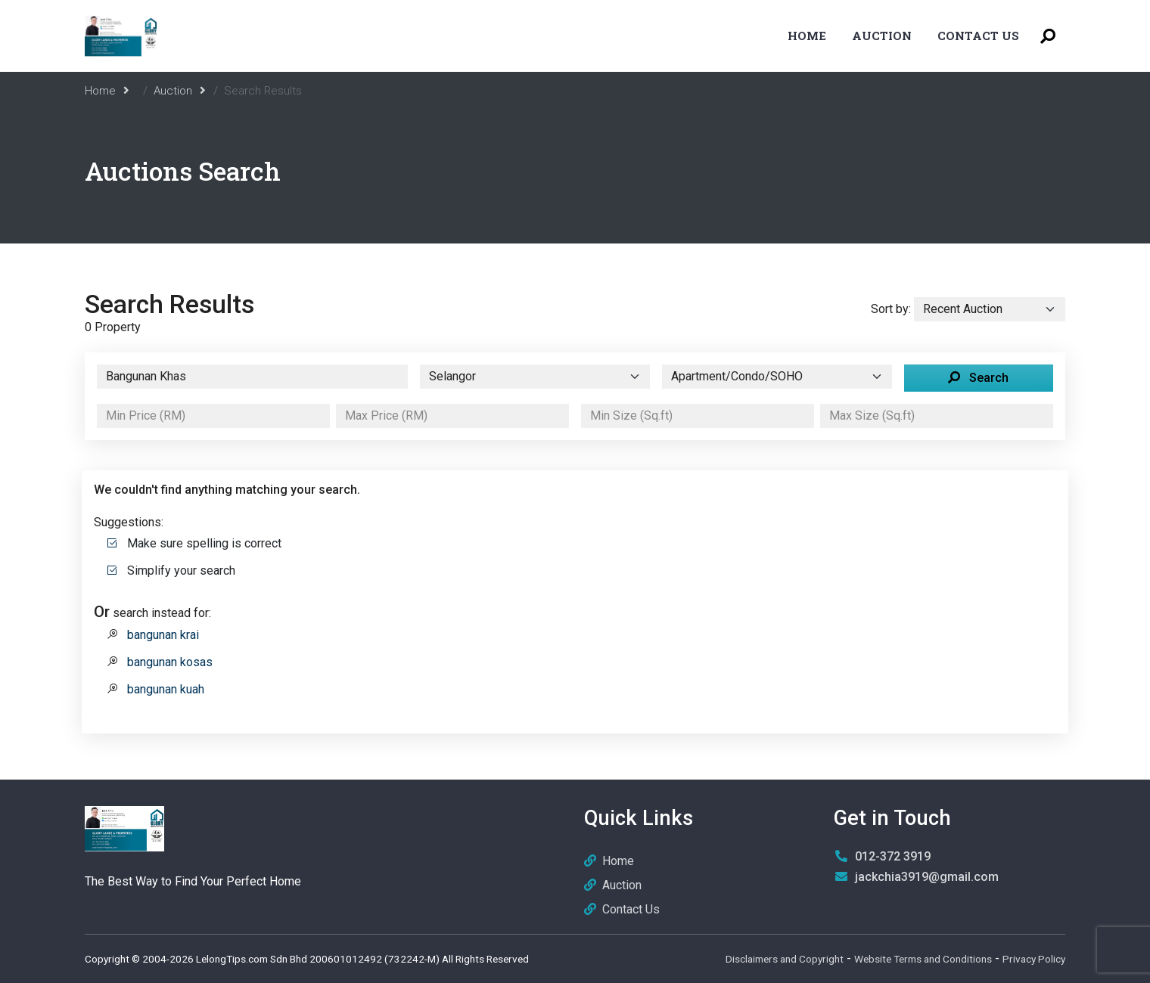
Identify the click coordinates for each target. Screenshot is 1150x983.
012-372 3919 (893, 856)
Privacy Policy (1033, 959)
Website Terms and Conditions (923, 959)
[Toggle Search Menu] (1047, 36)
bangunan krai (163, 635)
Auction (882, 35)
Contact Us (978, 35)
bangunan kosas (170, 662)
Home (807, 35)
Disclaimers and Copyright (785, 959)
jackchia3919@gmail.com (927, 877)
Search (978, 378)
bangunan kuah (165, 689)
